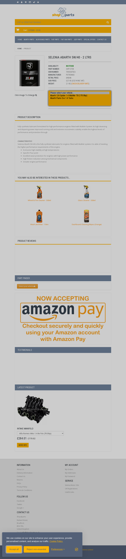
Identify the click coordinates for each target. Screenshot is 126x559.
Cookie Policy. (56, 541)
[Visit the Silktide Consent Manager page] (76, 549)
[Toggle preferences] (58, 549)
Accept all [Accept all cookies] (14, 549)
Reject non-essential (36, 549)
